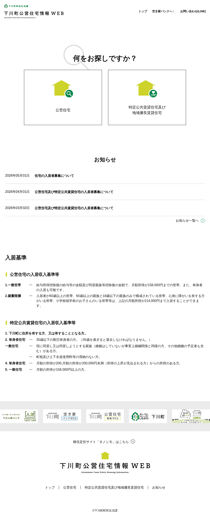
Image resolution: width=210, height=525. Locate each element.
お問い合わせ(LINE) (193, 11)
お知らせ (158, 487)
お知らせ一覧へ (187, 220)
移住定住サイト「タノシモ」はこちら (101, 442)
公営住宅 (69, 487)
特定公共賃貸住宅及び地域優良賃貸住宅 (114, 487)
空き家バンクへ (163, 11)
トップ (142, 11)
